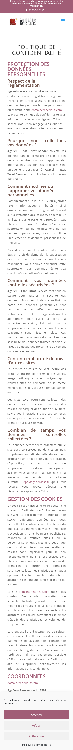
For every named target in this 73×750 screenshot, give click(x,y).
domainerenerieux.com (46, 110)
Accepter (36, 715)
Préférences (36, 736)
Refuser (37, 725)
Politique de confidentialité (36, 744)
